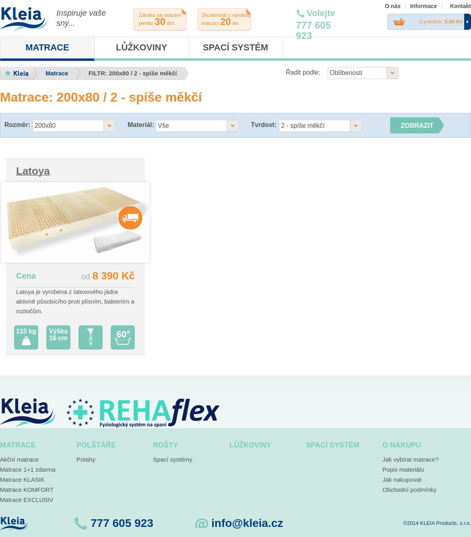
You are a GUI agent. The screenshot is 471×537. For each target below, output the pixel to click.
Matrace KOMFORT (27, 489)
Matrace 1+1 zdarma (28, 469)
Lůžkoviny (141, 47)
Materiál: (141, 124)
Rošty (165, 445)
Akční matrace (19, 459)
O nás (393, 6)
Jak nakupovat (401, 479)
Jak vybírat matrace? (410, 459)
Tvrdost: (264, 124)
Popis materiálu (403, 469)
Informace (423, 6)
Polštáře (96, 445)
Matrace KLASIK (22, 479)
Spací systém (235, 47)
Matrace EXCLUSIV (27, 499)
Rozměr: (17, 124)
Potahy (85, 459)
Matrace (47, 47)
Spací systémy (172, 459)
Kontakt (460, 6)
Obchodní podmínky (409, 489)
